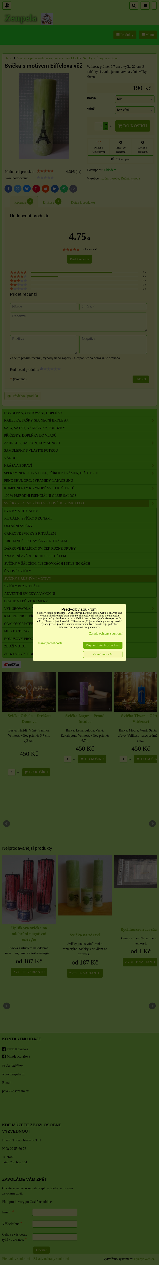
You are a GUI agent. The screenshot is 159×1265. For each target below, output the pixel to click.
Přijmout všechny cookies (102, 645)
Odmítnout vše (102, 654)
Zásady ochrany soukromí (105, 633)
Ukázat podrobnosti (49, 643)
